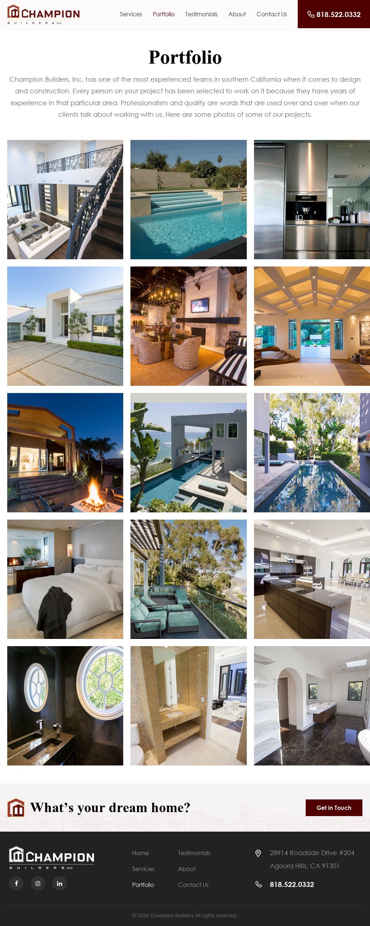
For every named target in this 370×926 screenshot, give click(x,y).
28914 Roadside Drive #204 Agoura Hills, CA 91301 (312, 859)
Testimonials (201, 14)
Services (131, 14)
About (237, 14)
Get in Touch (334, 807)
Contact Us (272, 14)
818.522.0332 (292, 884)
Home (140, 853)
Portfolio (164, 14)
